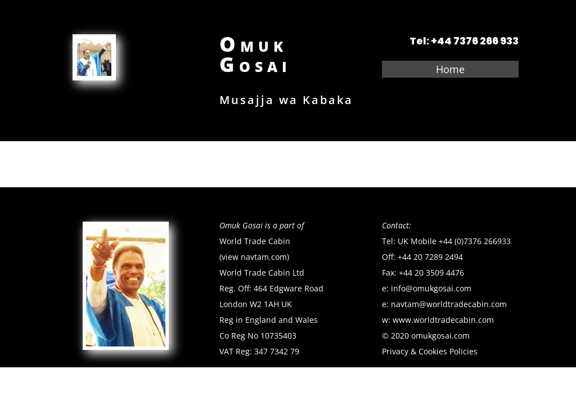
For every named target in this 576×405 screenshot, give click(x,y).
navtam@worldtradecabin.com (450, 304)
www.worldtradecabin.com (443, 319)
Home (450, 70)
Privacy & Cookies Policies (430, 351)
